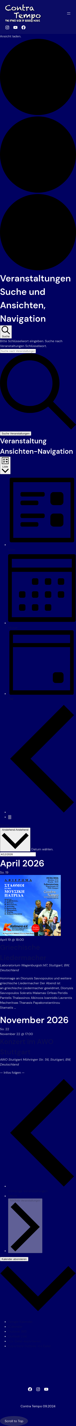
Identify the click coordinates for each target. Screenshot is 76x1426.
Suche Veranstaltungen (16, 433)
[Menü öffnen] (68, 13)
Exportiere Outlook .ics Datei (29, 1346)
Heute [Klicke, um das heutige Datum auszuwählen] (4, 825)
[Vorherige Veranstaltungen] (42, 812)
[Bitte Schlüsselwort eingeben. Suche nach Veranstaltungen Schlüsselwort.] (18, 351)
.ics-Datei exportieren (24, 1341)
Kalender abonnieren (14, 1259)
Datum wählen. (42, 849)
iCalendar (15, 1326)
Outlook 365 (17, 1331)
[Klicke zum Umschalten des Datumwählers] (15, 840)
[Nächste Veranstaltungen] (9, 817)
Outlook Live (17, 1336)
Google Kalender (20, 1322)
